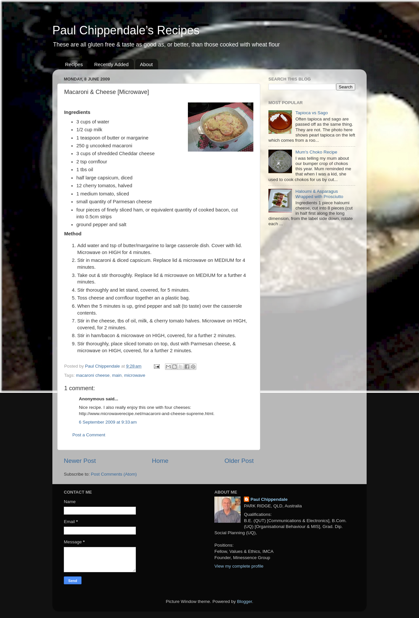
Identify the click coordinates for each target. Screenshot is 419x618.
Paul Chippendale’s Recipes (126, 30)
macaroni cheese (93, 375)
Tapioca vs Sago (311, 112)
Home (160, 460)
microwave (134, 375)
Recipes (74, 64)
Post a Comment (88, 434)
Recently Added (111, 64)
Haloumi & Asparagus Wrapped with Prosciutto (319, 194)
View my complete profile (239, 566)
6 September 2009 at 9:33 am (108, 422)
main (116, 375)
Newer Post (80, 460)
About (146, 64)
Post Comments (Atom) (114, 474)
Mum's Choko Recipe (316, 152)
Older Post (239, 460)
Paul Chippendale (268, 499)
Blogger (244, 601)
